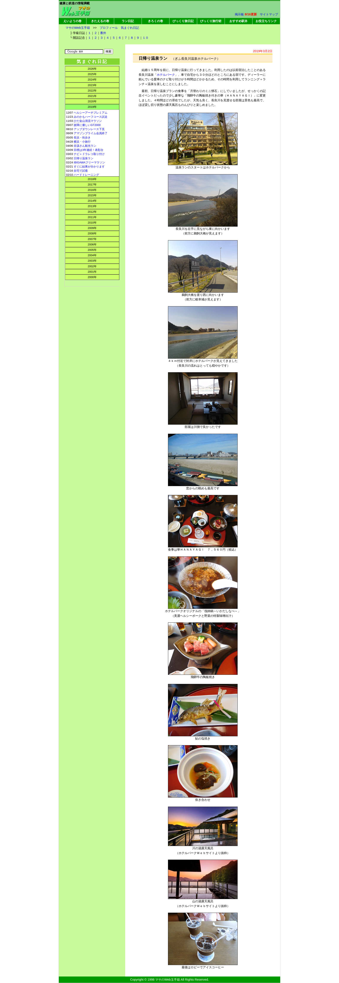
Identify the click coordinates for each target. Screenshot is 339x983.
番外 (103, 33)
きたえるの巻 (100, 21)
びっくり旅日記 (183, 21)
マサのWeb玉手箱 (78, 27)
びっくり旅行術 (210, 21)
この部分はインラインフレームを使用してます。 (92, 196)
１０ (145, 37)
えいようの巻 (72, 21)
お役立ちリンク (266, 21)
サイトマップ (269, 14)
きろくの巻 (155, 21)
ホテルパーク (166, 74)
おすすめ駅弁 (238, 21)
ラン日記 (128, 21)
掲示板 (239, 14)
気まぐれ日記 (130, 27)
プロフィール (109, 27)
